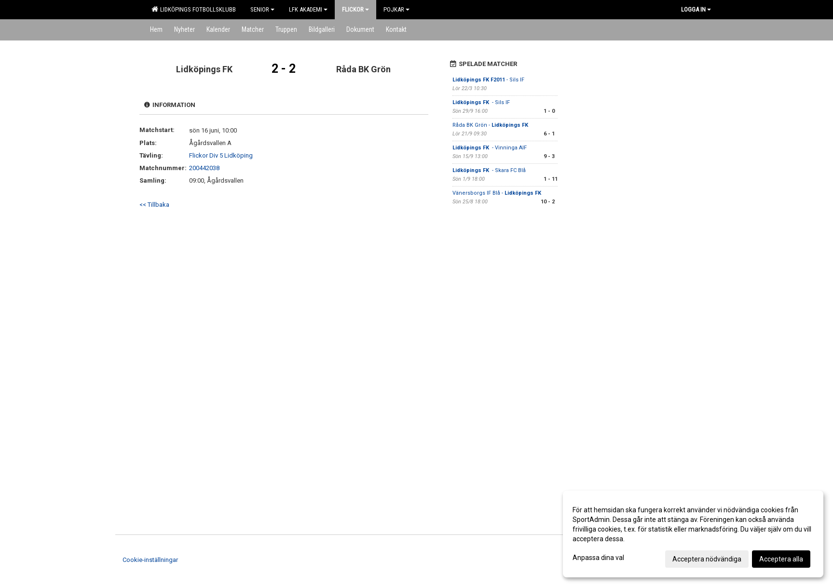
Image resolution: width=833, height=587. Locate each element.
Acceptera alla (781, 559)
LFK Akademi (308, 9)
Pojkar (396, 9)
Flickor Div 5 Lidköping (221, 155)
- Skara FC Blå (489, 170)
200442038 (204, 168)
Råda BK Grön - (491, 125)
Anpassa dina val (598, 557)
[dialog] (693, 534)
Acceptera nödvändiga (706, 559)
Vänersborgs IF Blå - (497, 193)
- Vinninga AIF (489, 148)
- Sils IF (488, 80)
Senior (262, 9)
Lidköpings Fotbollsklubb (193, 9)
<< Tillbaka (154, 204)
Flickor (355, 9)
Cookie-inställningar (150, 559)
